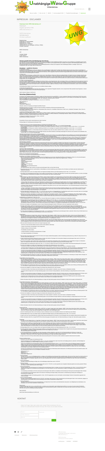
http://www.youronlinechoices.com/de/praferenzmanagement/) (61, 195)
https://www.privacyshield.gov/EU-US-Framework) (48, 335)
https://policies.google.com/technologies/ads (49, 254)
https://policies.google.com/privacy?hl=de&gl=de (57, 279)
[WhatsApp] (18, 432)
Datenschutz (24, 435)
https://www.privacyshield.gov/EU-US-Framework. (77, 243)
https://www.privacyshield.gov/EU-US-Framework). (50, 315)
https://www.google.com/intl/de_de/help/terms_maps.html (49, 332)
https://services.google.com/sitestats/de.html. (74, 279)
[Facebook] (15, 432)
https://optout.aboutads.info (34, 195)
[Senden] (54, 420)
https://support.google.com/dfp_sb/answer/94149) (56, 241)
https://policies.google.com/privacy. (60, 334)
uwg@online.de (40, 63)
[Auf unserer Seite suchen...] (80, 9)
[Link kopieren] (21, 432)
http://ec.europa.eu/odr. (26, 63)
